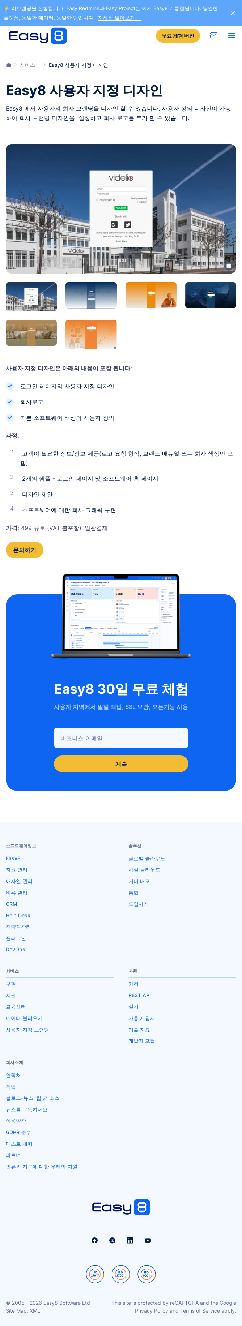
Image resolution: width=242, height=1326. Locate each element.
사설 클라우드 (144, 869)
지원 (11, 995)
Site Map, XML (23, 1311)
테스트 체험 (19, 1144)
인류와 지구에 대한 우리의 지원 (41, 1166)
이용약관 (16, 1121)
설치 (133, 1006)
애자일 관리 (19, 881)
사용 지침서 (141, 1018)
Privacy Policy (151, 1311)
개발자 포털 (141, 1041)
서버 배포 (139, 881)
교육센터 (16, 1006)
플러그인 (16, 938)
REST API (139, 995)
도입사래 (138, 904)
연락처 (13, 1075)
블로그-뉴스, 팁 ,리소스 (32, 1098)
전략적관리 (18, 927)
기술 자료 (139, 1029)
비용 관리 (16, 893)
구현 (11, 984)
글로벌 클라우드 (146, 858)
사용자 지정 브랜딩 (27, 1029)
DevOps (15, 949)
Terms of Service (200, 1311)
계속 (121, 763)
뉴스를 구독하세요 (27, 1109)
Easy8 (13, 858)
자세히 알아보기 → (119, 17)
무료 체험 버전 (178, 36)
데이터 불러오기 (24, 1018)
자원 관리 (16, 869)
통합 (133, 893)
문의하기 (24, 550)
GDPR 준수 (18, 1132)
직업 (11, 1087)
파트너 (13, 1155)
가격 (133, 984)
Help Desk (18, 915)
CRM (11, 904)
